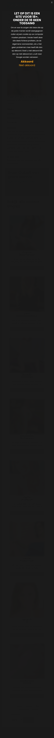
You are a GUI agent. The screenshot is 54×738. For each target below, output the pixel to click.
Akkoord (27, 61)
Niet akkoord (27, 65)
